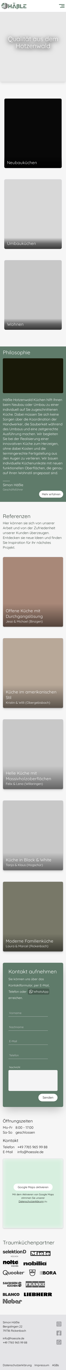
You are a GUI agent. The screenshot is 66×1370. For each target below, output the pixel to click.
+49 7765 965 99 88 (15, 1342)
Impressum (41, 1365)
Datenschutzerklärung (31, 1201)
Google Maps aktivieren (33, 1187)
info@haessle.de (13, 1338)
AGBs (55, 1365)
